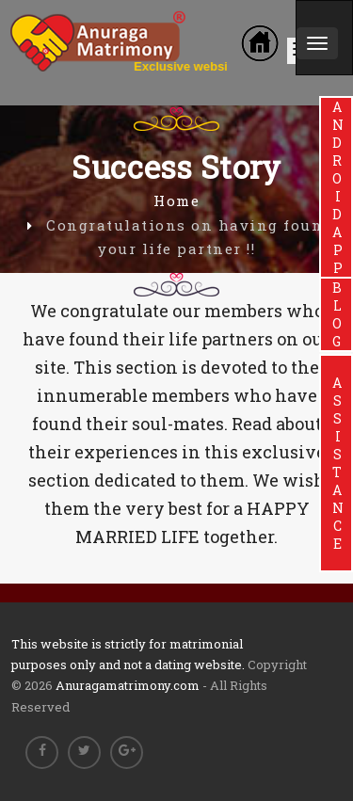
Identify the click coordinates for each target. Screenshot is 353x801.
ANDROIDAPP (336, 187)
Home (176, 200)
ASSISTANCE (336, 463)
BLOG (336, 314)
